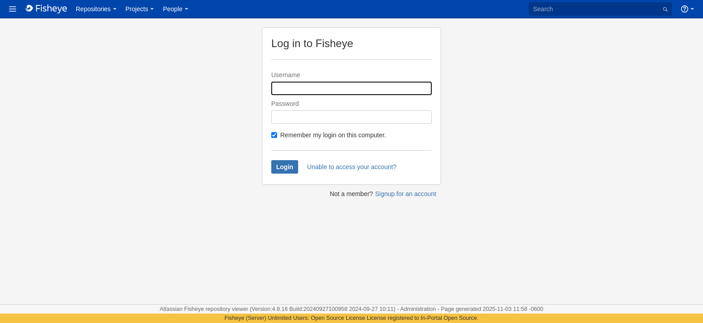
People (172, 9)
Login (284, 166)
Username (285, 75)
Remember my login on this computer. (333, 135)
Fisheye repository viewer (217, 309)
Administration (418, 309)
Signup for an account (405, 193)
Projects (137, 9)
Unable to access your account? (351, 166)
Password (285, 103)
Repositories (93, 9)
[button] (12, 9)
